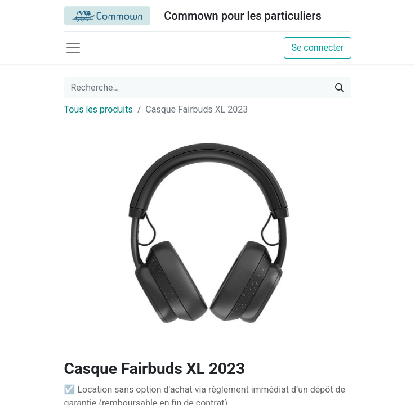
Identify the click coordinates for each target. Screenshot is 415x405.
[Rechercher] (339, 87)
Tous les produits (98, 109)
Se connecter (317, 47)
